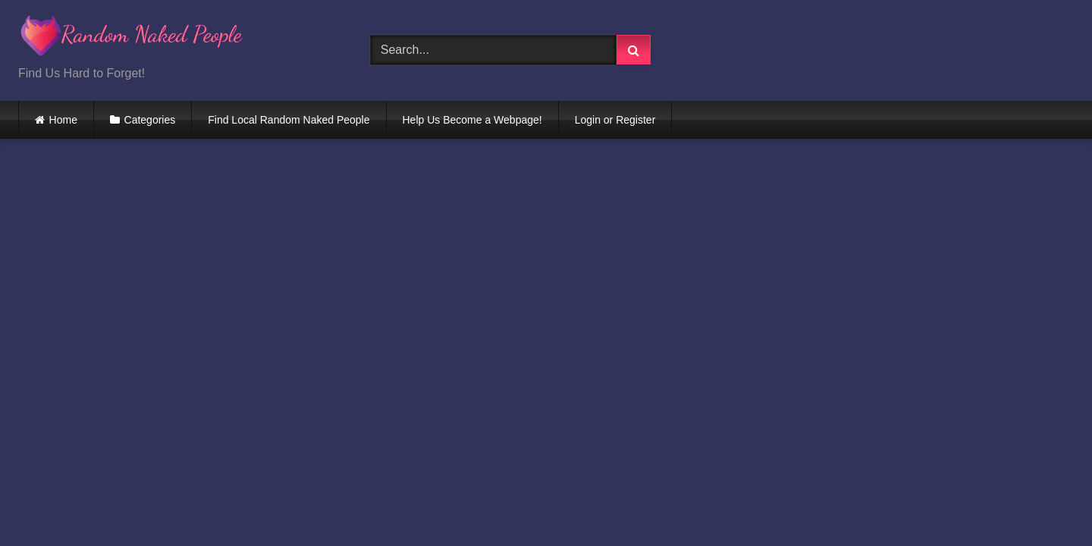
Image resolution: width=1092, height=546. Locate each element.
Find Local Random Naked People (288, 120)
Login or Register (615, 120)
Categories (150, 120)
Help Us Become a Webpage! (472, 120)
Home (63, 120)
